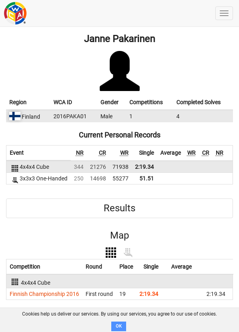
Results (119, 208)
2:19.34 (144, 167)
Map (119, 235)
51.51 (146, 178)
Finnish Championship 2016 (44, 294)
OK (119, 326)
